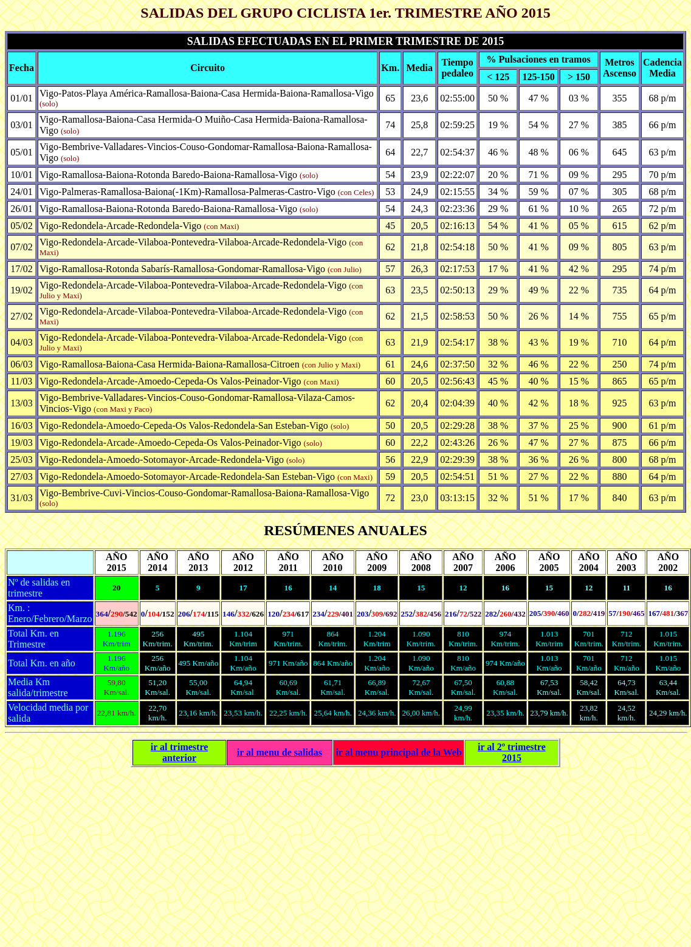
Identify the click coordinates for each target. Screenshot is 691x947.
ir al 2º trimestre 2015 (512, 752)
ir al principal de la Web (398, 752)
